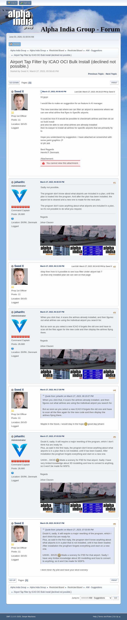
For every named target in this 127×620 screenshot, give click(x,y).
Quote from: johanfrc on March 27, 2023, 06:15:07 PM (69, 396)
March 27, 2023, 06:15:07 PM (52, 312)
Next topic (111, 74)
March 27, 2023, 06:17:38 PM (52, 390)
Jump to (75, 598)
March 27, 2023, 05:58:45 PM (54, 92)
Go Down (14, 83)
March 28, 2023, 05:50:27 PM (52, 523)
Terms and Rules (105, 617)
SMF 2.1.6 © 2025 (13, 617)
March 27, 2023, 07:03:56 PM (52, 436)
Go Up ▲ (117, 617)
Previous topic (96, 74)
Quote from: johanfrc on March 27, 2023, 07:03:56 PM (69, 530)
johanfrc (19, 182)
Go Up (12, 580)
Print (114, 83)
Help (95, 617)
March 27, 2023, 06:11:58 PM (52, 266)
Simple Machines (29, 617)
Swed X (19, 91)
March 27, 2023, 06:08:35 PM (52, 182)
